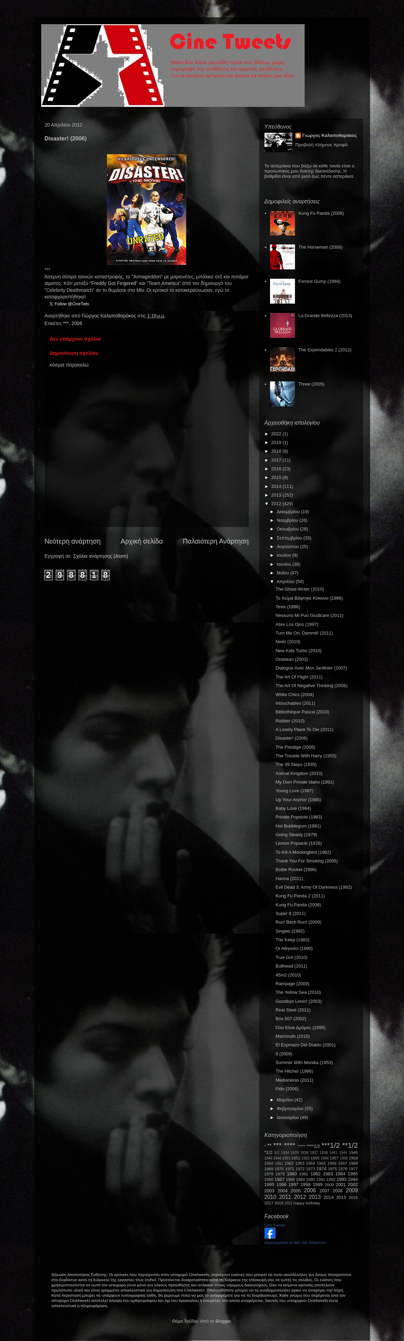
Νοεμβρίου (288, 520)
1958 (344, 1158)
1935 (295, 1153)
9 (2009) (284, 1053)
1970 (279, 1168)
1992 (330, 1179)
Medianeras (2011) (294, 1080)
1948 (277, 1158)
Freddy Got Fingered (113, 283)
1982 (316, 1173)
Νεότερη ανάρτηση (73, 541)
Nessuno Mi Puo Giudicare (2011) (309, 615)
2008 (338, 1190)
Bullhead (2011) (291, 966)
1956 (325, 1158)
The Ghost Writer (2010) (300, 589)
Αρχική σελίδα (141, 541)
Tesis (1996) (288, 606)
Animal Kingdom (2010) (299, 773)
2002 (353, 1184)
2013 (277, 495)
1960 (268, 1163)
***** (301, 1146)
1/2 (276, 1153)
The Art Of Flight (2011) (299, 676)
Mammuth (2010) (293, 1036)
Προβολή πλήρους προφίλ (321, 144)
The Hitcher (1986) (294, 1071)
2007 (325, 1190)
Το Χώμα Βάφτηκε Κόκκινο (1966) (309, 598)
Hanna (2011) (289, 878)
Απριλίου (286, 581)
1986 (268, 1179)
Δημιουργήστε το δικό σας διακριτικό (295, 1242)
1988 (290, 1179)
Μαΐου (283, 572)
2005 (296, 1190)
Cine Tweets (274, 1225)
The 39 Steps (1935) (296, 764)
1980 (292, 1173)
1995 (269, 1184)
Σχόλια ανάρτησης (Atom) (100, 556)
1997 (293, 1184)
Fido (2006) (287, 1088)
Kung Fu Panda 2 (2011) (300, 895)
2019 (277, 442)
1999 (318, 1184)
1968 (353, 1163)
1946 (268, 1158)
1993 (341, 1179)
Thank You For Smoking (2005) (307, 860)
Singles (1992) (290, 931)
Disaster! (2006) (291, 738)
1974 (321, 1168)
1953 (305, 1158)
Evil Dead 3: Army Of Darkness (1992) (314, 887)
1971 (289, 1168)
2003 (269, 1190)
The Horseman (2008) (320, 247)
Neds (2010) (288, 641)
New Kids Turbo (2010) (299, 650)
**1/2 (350, 1145)
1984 (340, 1173)
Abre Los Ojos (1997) (297, 624)
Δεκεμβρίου (289, 511)
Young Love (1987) (294, 790)
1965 (321, 1163)
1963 (299, 1163)
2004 (283, 1190)
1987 (280, 1179)
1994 (353, 1179)
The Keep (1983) (292, 939)
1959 (353, 1158)
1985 (353, 1173)
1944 (343, 1153)
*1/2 (268, 1152)
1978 (268, 1174)
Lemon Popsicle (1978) (299, 843)
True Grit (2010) (291, 957)
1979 (280, 1174)
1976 (342, 1168)
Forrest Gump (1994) (319, 281)
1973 (310, 1168)
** (269, 1146)
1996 (281, 1184)
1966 (331, 1163)
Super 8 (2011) (291, 913)
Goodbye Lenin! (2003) (299, 1001)
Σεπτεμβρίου (290, 537)
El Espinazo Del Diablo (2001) (305, 1044)
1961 (279, 1163)
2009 (352, 1190)
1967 (342, 1163)
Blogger (223, 1321)
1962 (289, 1163)
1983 (328, 1173)
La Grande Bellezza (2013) (325, 315)
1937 (314, 1153)
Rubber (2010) (290, 720)
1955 (315, 1158)
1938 (324, 1153)
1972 (300, 1168)
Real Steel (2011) (293, 1009)
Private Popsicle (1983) (299, 817)
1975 (332, 1168)
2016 (277, 468)
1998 (305, 1184)
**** (289, 1145)
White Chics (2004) (295, 694)
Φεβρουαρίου (291, 1108)
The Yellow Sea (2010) (298, 992)
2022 (277, 433)
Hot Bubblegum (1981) (298, 826)
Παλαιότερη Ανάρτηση (216, 541)
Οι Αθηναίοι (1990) (294, 948)
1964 (310, 1163)
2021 (289, 1203)
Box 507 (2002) (291, 1018)
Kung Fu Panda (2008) (321, 213)
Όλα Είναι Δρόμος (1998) (300, 1027)
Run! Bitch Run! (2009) (298, 922)
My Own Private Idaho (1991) (305, 782)
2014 (277, 486)
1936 (304, 1153)
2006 (76, 323)
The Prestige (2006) (295, 747)
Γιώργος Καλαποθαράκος (109, 315)
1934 (285, 1153)
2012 (277, 503)
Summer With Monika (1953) (304, 1062)
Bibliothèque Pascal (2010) (302, 711)
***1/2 (331, 1145)
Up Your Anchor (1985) (298, 799)
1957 (334, 1158)
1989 (300, 1179)
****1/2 (313, 1146)
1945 (353, 1152)
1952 (295, 1158)
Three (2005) (311, 384)
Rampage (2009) (292, 983)
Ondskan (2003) (292, 659)
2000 (329, 1184)
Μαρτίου (286, 1099)
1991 (320, 1179)
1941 (334, 1153)
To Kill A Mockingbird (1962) (303, 852)
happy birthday (307, 1203)
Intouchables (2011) (295, 703)
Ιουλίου (284, 555)
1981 (303, 1174)
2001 (341, 1184)
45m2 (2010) (288, 975)
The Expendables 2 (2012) (324, 349)
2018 (277, 451)
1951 (286, 1158)
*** (66, 323)
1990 (310, 1179)
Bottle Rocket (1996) (296, 869)
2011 (285, 1197)
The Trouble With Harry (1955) (306, 755)
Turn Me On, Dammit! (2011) (304, 633)
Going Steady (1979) (296, 834)
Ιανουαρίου (288, 1117)
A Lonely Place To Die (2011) (304, 729)
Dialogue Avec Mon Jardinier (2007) (311, 667)
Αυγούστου (288, 546)
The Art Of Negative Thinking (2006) (312, 685)
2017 (277, 460)
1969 (268, 1168)
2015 (277, 477)
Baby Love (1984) (293, 808)
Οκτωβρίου (288, 528)
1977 (353, 1168)
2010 (270, 1197)
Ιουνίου (284, 564)
